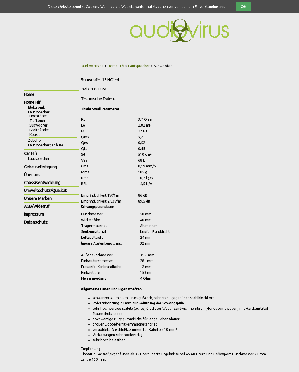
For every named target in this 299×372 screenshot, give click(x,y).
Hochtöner (38, 116)
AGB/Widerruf (36, 206)
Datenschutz (36, 222)
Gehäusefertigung (40, 167)
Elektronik (36, 107)
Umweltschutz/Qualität (45, 190)
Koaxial (35, 134)
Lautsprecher (139, 66)
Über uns (32, 174)
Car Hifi (30, 153)
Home (29, 94)
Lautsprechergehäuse (45, 145)
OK (244, 6)
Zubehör (35, 140)
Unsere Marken (38, 198)
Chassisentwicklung (42, 182)
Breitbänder (39, 130)
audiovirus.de (93, 66)
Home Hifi (116, 66)
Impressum (34, 214)
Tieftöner (37, 120)
